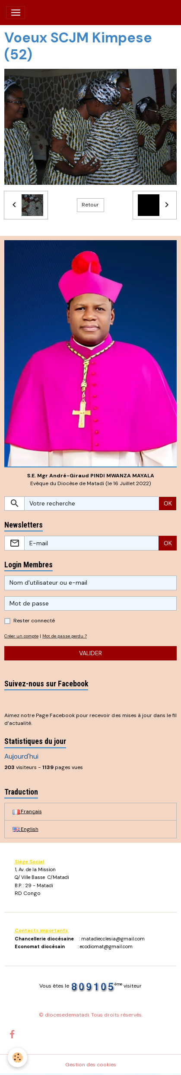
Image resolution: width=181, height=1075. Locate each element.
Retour (90, 204)
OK (168, 503)
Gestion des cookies (90, 1064)
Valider (90, 653)
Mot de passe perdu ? (64, 636)
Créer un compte (21, 636)
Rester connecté (34, 620)
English (25, 829)
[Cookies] (17, 1057)
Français (27, 811)
